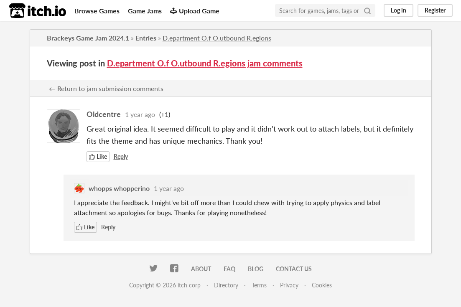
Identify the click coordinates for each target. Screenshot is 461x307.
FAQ (229, 268)
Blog (255, 268)
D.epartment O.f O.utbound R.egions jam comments (205, 63)
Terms (259, 285)
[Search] (367, 10)
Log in (398, 10)
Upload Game (194, 11)
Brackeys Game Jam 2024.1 (88, 38)
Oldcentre (104, 114)
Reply (121, 156)
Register (435, 10)
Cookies (322, 285)
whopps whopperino (119, 188)
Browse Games (97, 11)
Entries (145, 38)
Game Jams (145, 11)
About (201, 268)
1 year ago (140, 114)
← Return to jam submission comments (106, 88)
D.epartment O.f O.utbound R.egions (217, 38)
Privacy (289, 285)
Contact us (294, 268)
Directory (226, 285)
